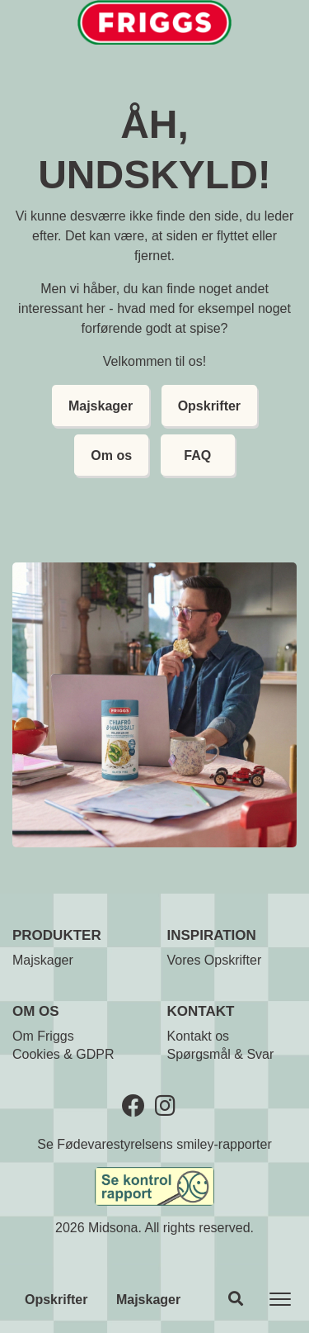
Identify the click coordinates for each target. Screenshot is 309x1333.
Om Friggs (43, 1036)
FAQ (197, 455)
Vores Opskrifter (214, 960)
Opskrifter (56, 1300)
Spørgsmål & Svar (220, 1054)
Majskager (148, 1300)
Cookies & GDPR (63, 1054)
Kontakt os (198, 1036)
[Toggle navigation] (280, 1299)
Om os (111, 455)
